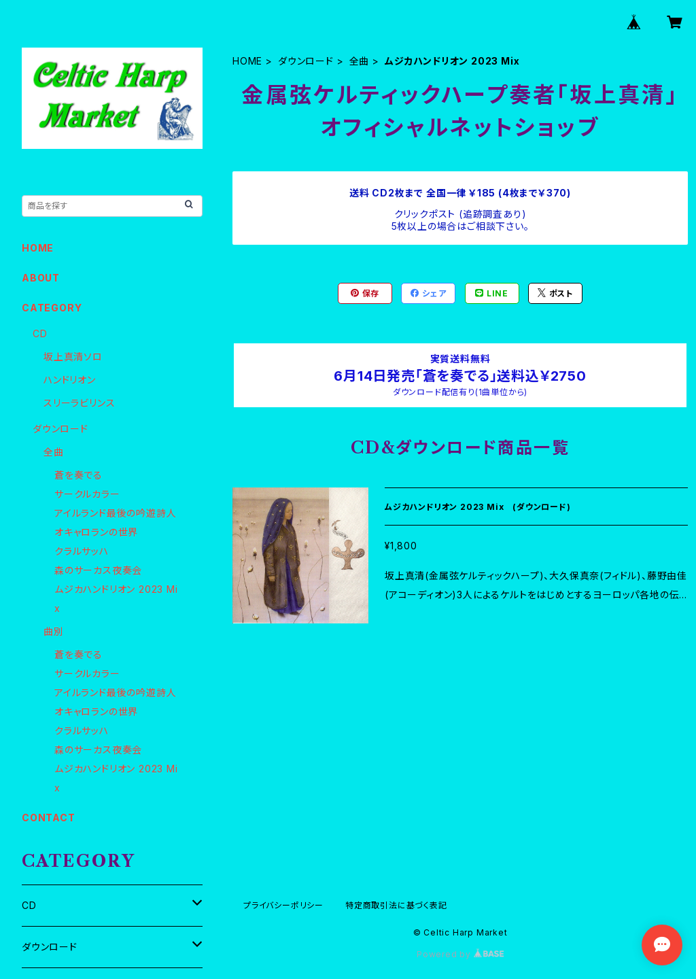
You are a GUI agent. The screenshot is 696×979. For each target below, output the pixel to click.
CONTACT (48, 817)
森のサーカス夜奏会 (98, 570)
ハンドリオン (70, 379)
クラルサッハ (81, 551)
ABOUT (41, 278)
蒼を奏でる (78, 475)
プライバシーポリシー (283, 905)
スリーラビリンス (79, 403)
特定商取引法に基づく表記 (396, 905)
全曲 (359, 61)
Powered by (460, 954)
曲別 (54, 631)
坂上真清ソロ (73, 356)
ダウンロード (306, 61)
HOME (247, 61)
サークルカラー (87, 494)
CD (40, 333)
